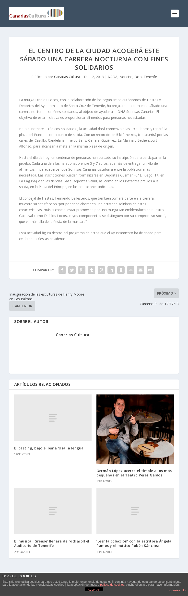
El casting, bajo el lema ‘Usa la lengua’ (49, 448)
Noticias (125, 76)
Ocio (138, 76)
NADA (113, 76)
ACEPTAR (94, 589)
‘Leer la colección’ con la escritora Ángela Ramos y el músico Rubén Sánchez (134, 543)
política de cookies (112, 584)
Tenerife (150, 76)
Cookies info (177, 590)
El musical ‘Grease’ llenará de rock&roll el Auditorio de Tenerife (51, 543)
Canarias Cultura (67, 76)
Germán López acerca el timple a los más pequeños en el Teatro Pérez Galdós (134, 472)
